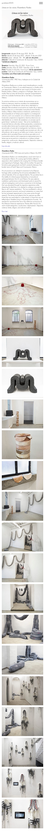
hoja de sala (6, 146)
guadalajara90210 (7, 3)
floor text (4, 211)
